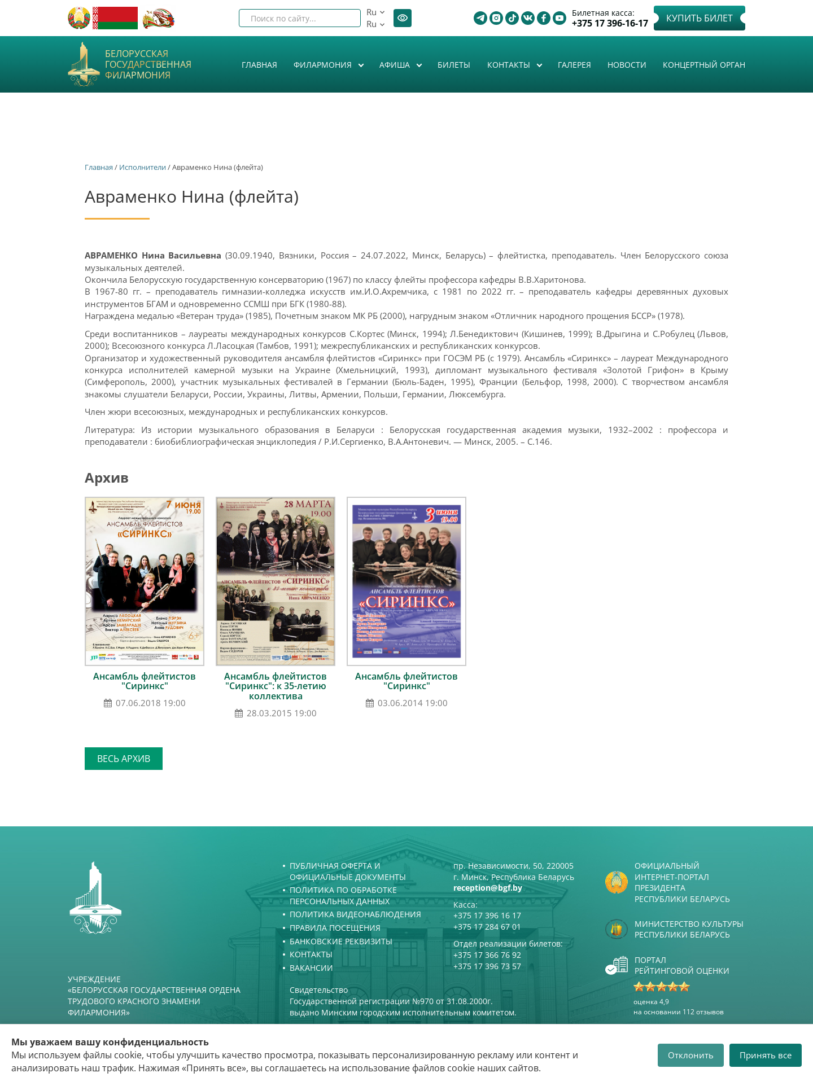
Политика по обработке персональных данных (343, 895)
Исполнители (142, 167)
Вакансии (311, 967)
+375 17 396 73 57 (487, 966)
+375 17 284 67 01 (487, 926)
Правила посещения (335, 927)
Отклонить (691, 1055)
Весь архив (123, 758)
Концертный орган (704, 64)
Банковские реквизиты (341, 941)
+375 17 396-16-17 (610, 23)
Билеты (454, 64)
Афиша (395, 64)
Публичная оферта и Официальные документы (348, 871)
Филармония (324, 64)
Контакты (509, 64)
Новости (626, 64)
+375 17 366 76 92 (487, 954)
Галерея (574, 64)
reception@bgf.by (487, 887)
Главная (259, 64)
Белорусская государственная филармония (148, 65)
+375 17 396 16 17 (487, 915)
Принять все (766, 1055)
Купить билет (699, 18)
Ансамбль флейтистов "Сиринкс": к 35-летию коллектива (275, 686)
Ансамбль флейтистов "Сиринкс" (144, 681)
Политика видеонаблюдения (355, 914)
